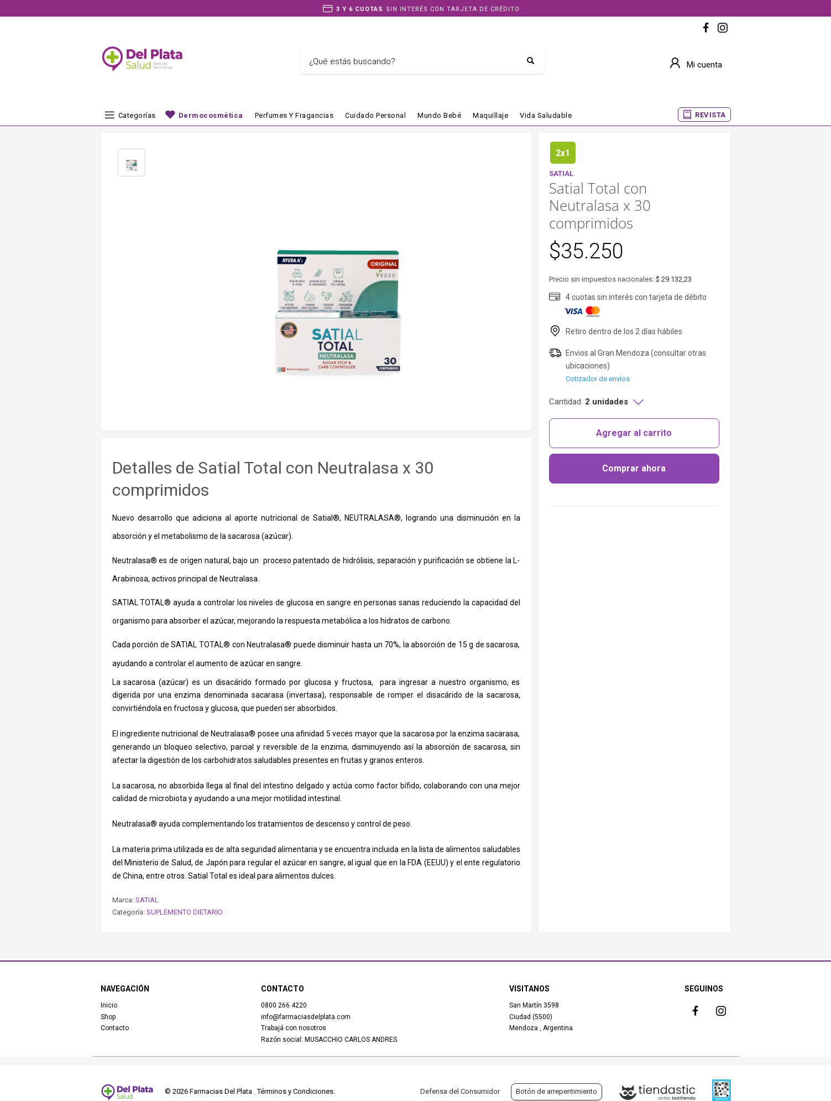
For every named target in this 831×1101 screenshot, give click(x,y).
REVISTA (710, 115)
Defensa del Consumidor (460, 1091)
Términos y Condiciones (295, 1091)
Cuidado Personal (375, 115)
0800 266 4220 (284, 1005)
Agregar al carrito (634, 433)
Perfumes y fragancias (294, 115)
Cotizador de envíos (598, 379)
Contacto (115, 1028)
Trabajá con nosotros (293, 1028)
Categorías (137, 115)
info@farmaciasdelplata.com (306, 1017)
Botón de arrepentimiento (556, 1091)
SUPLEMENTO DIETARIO (185, 912)
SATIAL (147, 900)
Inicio (109, 1005)
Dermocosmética (211, 115)
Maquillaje (490, 115)
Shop (108, 1017)
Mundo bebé (439, 115)
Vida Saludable (546, 115)
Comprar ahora (634, 468)
